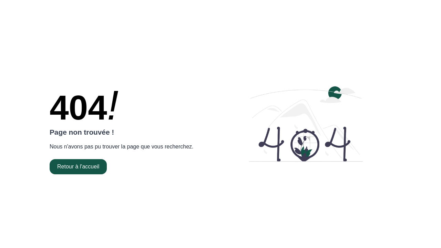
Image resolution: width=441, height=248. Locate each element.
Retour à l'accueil (78, 166)
